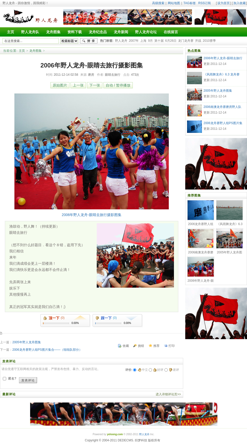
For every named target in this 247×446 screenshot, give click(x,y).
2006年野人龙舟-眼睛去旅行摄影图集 (91, 215)
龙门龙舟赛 (185, 40)
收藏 (126, 346)
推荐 (156, 346)
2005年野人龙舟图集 (26, 342)
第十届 (159, 40)
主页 (22, 51)
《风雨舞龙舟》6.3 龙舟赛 (222, 74)
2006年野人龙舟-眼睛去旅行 (223, 58)
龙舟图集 (35, 51)
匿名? (12, 378)
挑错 (141, 346)
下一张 (94, 85)
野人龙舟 (121, 40)
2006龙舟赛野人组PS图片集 (223, 123)
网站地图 (174, 3)
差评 (174, 370)
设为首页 (223, 3)
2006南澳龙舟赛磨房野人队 (222, 107)
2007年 (134, 40)
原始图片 (60, 85)
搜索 (89, 41)
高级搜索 (158, 3)
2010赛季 (209, 40)
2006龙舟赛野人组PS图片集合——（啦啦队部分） (47, 349)
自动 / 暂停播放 (118, 85)
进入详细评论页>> (168, 394)
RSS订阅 (204, 3)
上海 (143, 40)
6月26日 (171, 40)
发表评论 (28, 380)
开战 (198, 40)
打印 (172, 346)
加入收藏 (239, 3)
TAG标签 (189, 3)
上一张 (78, 85)
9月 (150, 40)
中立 (143, 370)
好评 (158, 370)
